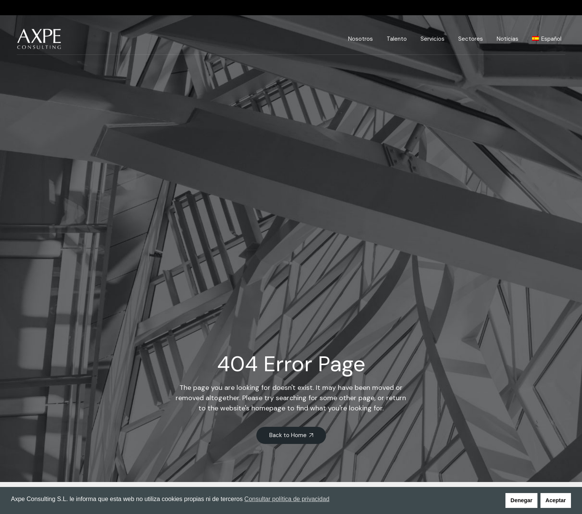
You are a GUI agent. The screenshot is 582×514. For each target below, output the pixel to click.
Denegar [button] (521, 500)
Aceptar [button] (555, 500)
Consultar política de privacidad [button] (287, 499)
